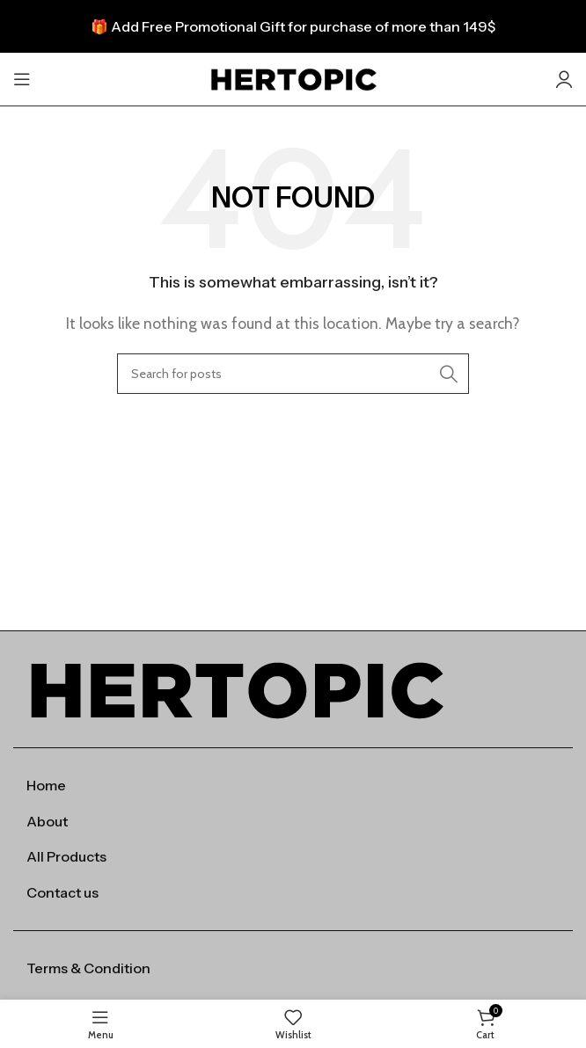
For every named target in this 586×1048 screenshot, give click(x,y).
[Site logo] (293, 77)
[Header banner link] (293, 26)
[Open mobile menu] (22, 79)
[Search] (293, 373)
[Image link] (236, 688)
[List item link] (293, 786)
